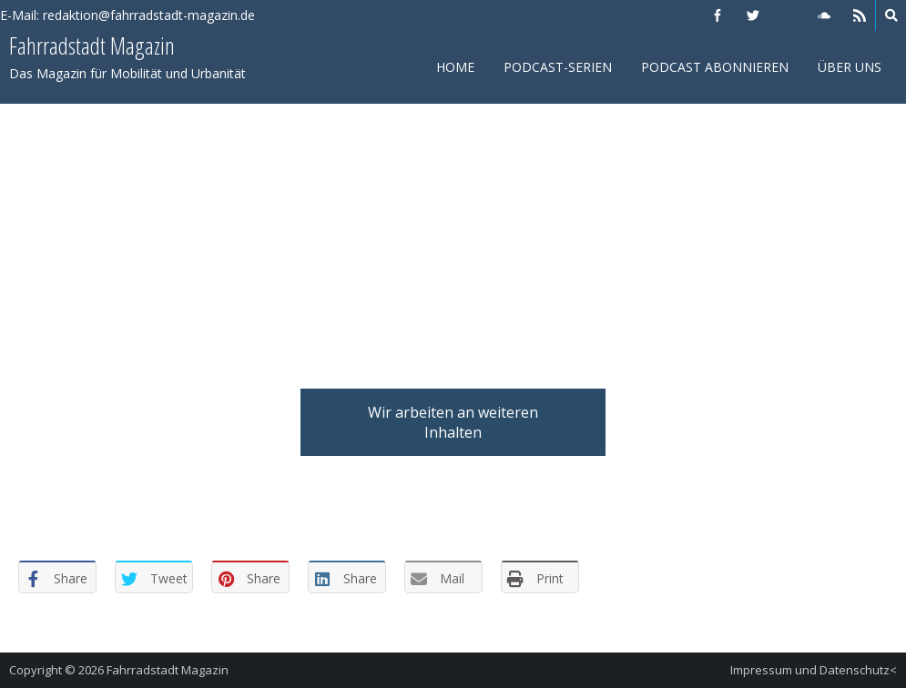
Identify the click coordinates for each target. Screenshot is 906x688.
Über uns (849, 67)
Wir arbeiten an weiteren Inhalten (453, 422)
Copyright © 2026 (58, 670)
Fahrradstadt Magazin (168, 670)
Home (455, 67)
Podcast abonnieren (715, 67)
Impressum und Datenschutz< (813, 670)
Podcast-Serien (558, 67)
